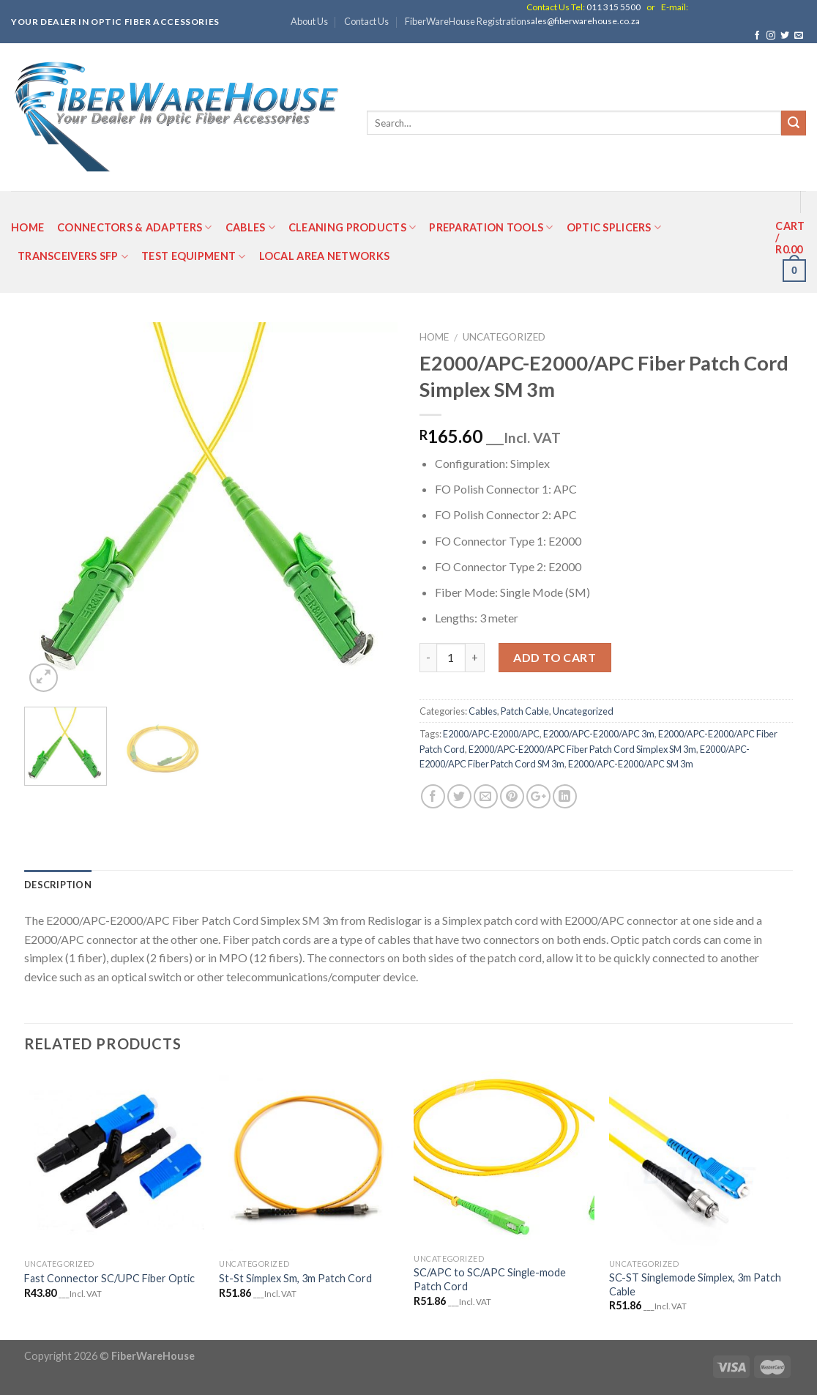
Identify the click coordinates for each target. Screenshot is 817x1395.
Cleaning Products (352, 227)
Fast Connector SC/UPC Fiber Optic (109, 1278)
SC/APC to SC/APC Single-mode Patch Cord (490, 1279)
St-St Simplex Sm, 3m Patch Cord (295, 1278)
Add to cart (554, 657)
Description (58, 884)
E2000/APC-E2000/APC (491, 734)
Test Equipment (193, 257)
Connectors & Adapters (134, 227)
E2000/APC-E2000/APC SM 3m (630, 764)
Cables (250, 227)
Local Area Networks (324, 256)
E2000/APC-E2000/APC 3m (598, 734)
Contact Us (366, 21)
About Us (309, 21)
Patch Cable (525, 711)
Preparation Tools (491, 227)
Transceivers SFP (73, 257)
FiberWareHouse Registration (465, 21)
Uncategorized (504, 337)
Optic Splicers (614, 227)
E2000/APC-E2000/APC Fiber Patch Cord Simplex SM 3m (582, 749)
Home (27, 227)
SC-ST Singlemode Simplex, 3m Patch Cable (695, 1284)
